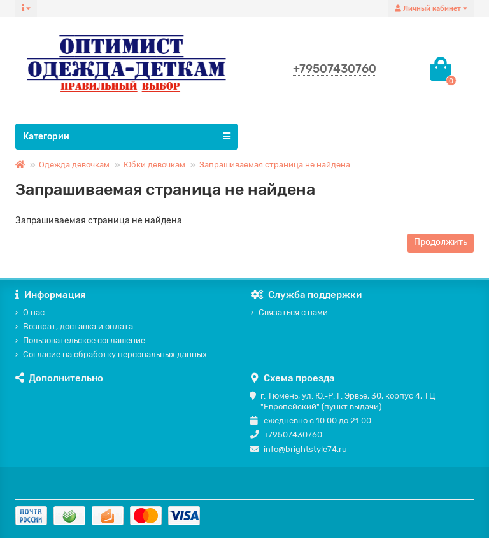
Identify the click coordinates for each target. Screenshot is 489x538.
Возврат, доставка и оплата (78, 326)
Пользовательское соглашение (84, 340)
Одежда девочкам (74, 164)
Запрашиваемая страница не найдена (274, 164)
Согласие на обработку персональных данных (115, 354)
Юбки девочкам (154, 164)
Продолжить (440, 242)
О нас (34, 312)
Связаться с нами (293, 312)
